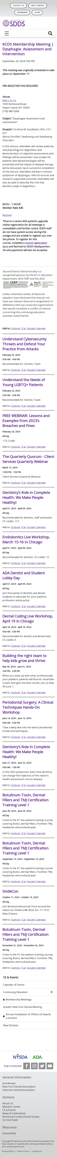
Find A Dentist (37, 5)
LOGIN (37, 12)
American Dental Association (18, 1090)
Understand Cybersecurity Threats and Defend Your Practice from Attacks (24, 343)
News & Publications (14, 1113)
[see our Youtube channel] (50, 1066)
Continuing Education (15, 992)
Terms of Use (23, 1151)
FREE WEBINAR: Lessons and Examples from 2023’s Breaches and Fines (26, 420)
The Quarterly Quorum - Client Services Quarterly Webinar (28, 459)
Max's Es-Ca (9, 100)
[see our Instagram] (34, 1066)
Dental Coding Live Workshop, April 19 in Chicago (27, 619)
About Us (7, 1103)
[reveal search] (50, 33)
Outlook (15, 328)
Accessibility (9, 1133)
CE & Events (10, 977)
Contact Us (18, 5)
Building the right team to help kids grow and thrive (24, 658)
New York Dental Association (18, 1086)
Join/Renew (22, 12)
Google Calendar (36, 328)
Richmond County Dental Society (20, 1116)
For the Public (10, 1120)
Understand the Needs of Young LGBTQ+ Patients (23, 382)
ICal (23, 328)
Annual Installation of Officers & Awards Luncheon (28, 1016)
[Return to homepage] (28, 23)
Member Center (11, 1106)
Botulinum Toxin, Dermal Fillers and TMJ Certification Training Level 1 (25, 799)
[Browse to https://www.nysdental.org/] (28, 1057)
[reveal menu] (6, 33)
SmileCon (10, 891)
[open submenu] (51, 992)
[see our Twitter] (42, 1066)
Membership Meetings (19, 999)
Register (7, 215)
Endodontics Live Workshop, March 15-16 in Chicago (26, 539)
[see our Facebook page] (26, 1066)
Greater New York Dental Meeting (22, 1007)
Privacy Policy (8, 1151)
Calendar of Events (13, 984)
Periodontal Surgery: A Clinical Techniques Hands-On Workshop (27, 707)
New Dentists (10, 1025)
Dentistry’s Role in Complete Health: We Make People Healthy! (26, 497)
